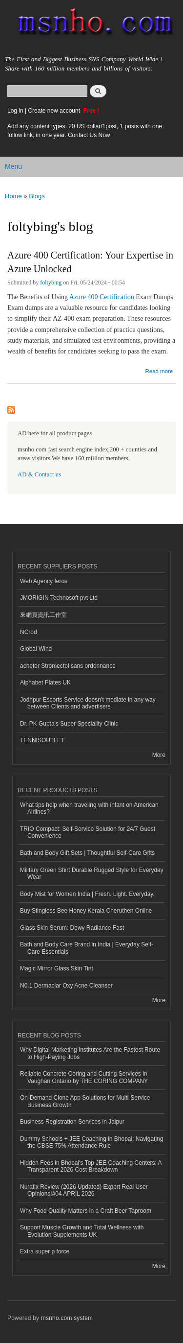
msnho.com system (67, 1318)
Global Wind (36, 648)
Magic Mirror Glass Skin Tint (56, 968)
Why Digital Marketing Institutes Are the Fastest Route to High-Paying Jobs (90, 1053)
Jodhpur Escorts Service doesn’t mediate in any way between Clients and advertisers (88, 703)
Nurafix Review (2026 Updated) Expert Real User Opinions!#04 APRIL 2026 (84, 1190)
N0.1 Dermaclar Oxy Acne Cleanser (66, 985)
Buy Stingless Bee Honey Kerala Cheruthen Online (86, 910)
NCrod (28, 632)
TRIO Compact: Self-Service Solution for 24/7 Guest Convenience (87, 832)
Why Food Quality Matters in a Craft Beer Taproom (85, 1210)
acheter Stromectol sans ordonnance (68, 665)
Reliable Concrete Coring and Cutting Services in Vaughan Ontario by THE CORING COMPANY (84, 1077)
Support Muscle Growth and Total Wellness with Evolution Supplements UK (81, 1231)
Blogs (37, 196)
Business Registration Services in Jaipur (72, 1121)
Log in (15, 110)
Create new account (54, 110)
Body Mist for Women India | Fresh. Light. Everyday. (87, 894)
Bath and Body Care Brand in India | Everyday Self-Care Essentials (86, 948)
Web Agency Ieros (43, 581)
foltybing (50, 282)
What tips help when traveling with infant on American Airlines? (89, 808)
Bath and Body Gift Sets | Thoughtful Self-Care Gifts (87, 852)
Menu (13, 166)
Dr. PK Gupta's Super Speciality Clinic (69, 723)
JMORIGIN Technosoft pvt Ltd (59, 597)
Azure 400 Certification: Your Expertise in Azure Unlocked (90, 262)
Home (13, 196)
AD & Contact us (39, 474)
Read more (159, 370)
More (158, 755)
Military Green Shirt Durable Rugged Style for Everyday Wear (91, 873)
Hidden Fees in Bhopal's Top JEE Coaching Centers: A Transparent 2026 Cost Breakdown (91, 1166)
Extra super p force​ (44, 1251)
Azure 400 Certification (102, 297)
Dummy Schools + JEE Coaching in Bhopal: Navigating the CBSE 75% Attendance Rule (91, 1142)
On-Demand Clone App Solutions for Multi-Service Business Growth (85, 1101)
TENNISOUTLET (42, 740)
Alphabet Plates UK (45, 682)
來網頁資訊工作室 (43, 615)
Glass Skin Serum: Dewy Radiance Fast (72, 927)
